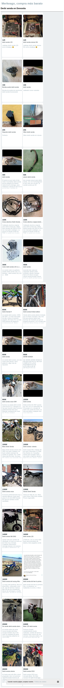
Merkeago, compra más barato (22, 3)
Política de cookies (40, 681)
